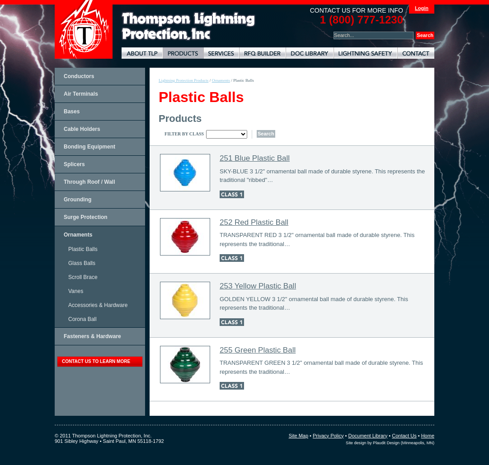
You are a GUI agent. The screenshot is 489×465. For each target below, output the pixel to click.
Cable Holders (82, 129)
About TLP (142, 53)
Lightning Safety (365, 53)
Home (427, 435)
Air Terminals (81, 94)
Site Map (298, 435)
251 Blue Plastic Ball (255, 158)
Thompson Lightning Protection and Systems (84, 29)
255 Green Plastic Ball (258, 350)
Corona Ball (82, 319)
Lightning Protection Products (183, 53)
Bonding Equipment (89, 147)
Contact (415, 53)
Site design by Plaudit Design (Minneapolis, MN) (390, 443)
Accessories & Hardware (97, 305)
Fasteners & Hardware (92, 336)
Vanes (75, 291)
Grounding (77, 199)
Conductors (79, 76)
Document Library (310, 53)
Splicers (74, 164)
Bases (72, 111)
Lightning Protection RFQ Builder (262, 53)
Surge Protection (86, 217)
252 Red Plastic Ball (254, 222)
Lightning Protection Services (221, 53)
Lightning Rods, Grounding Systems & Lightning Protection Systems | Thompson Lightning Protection (188, 26)
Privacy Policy (328, 435)
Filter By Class (184, 133)
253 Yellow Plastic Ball (258, 286)
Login (421, 8)
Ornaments (78, 235)
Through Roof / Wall (89, 182)
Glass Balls (81, 263)
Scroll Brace (83, 277)
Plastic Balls (83, 249)
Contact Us (404, 435)
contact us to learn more (96, 361)
